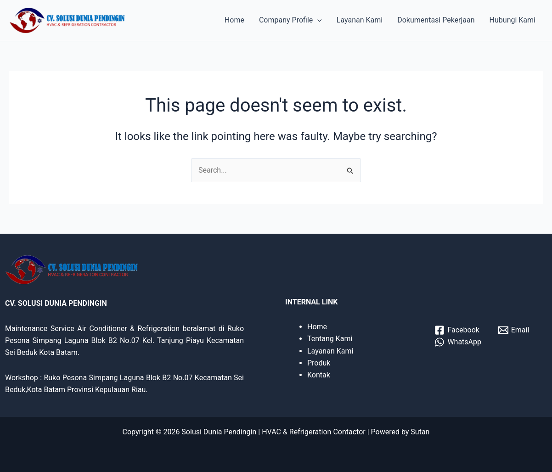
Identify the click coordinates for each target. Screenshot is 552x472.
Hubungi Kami (512, 20)
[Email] (513, 330)
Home (234, 20)
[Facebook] (457, 330)
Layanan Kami (360, 20)
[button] (317, 20)
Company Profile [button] (290, 20)
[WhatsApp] (458, 342)
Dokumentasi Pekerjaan (435, 20)
